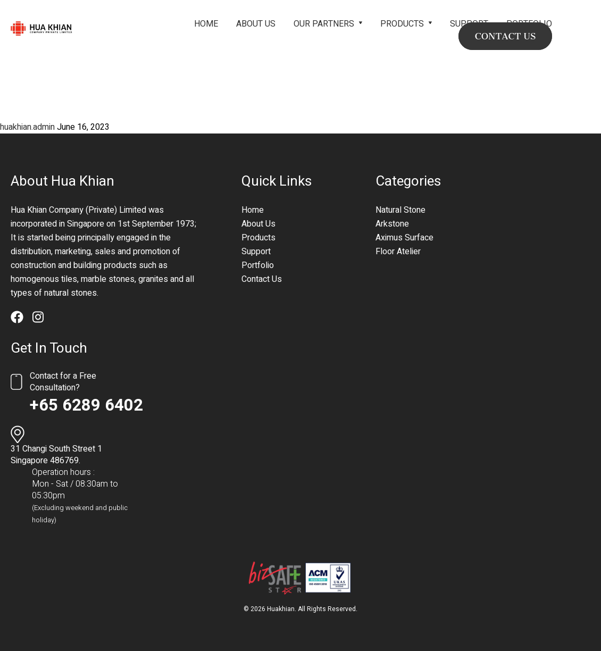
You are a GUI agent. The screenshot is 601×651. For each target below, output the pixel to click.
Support (256, 251)
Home (206, 24)
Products (402, 24)
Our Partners (324, 24)
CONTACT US (505, 36)
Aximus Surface (404, 237)
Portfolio (257, 265)
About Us (256, 24)
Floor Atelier (398, 251)
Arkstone (392, 224)
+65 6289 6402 (86, 406)
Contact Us (261, 279)
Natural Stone (400, 210)
